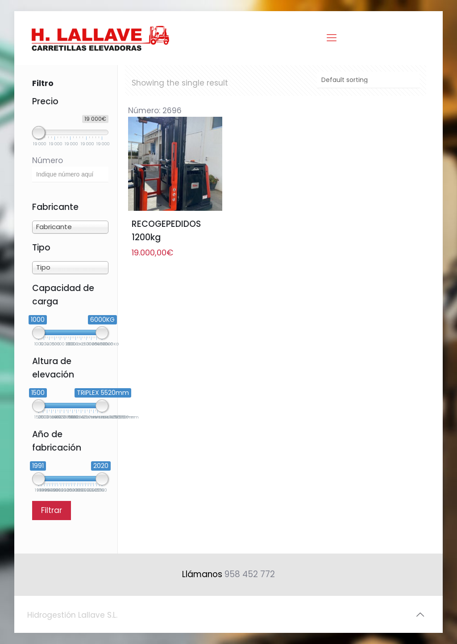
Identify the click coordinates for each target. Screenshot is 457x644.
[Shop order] (368, 80)
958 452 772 (249, 574)
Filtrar (51, 510)
